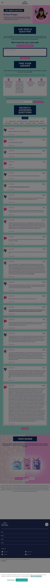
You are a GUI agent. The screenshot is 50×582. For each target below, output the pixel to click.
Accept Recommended (21, 580)
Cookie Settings (10, 580)
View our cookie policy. (36, 576)
